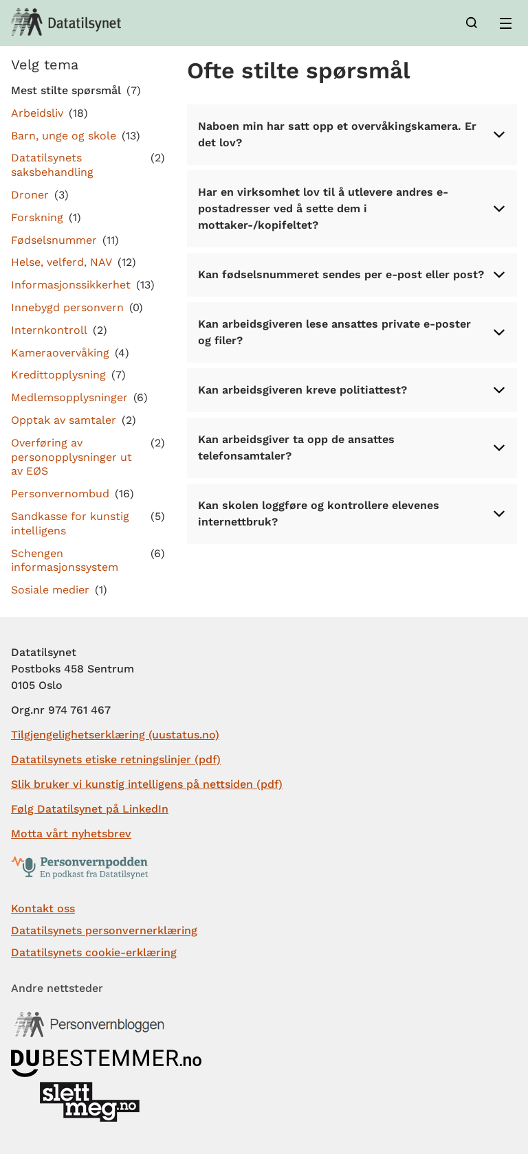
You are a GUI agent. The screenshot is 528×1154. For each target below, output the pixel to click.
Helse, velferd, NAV (61, 262)
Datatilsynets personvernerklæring (104, 930)
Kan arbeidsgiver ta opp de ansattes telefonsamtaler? (352, 447)
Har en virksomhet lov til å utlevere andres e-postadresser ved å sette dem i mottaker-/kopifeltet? (352, 208)
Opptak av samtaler (63, 420)
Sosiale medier (50, 589)
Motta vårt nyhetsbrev (71, 833)
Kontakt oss (43, 908)
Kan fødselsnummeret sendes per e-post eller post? (352, 275)
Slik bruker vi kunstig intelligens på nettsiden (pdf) (147, 784)
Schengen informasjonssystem (64, 560)
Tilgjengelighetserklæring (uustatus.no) (115, 734)
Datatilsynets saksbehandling (52, 165)
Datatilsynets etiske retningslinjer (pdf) (116, 759)
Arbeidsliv (37, 113)
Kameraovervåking (60, 352)
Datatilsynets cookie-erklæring (94, 952)
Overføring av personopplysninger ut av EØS (71, 457)
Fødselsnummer (54, 240)
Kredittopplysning (58, 374)
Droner (30, 194)
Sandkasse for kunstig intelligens (70, 523)
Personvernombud (60, 493)
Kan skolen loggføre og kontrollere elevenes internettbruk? (352, 513)
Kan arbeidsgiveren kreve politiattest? (352, 390)
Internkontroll (49, 330)
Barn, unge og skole (63, 135)
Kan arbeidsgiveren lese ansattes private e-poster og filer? (352, 332)
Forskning (37, 217)
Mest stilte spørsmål (66, 90)
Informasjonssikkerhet (71, 284)
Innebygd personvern (67, 307)
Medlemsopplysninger (69, 397)
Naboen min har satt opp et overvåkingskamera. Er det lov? (352, 134)
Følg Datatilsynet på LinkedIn (89, 808)
